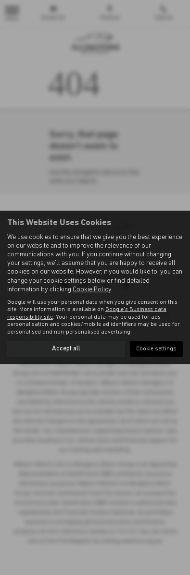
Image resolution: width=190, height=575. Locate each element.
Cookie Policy (92, 289)
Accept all (66, 348)
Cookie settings (156, 349)
